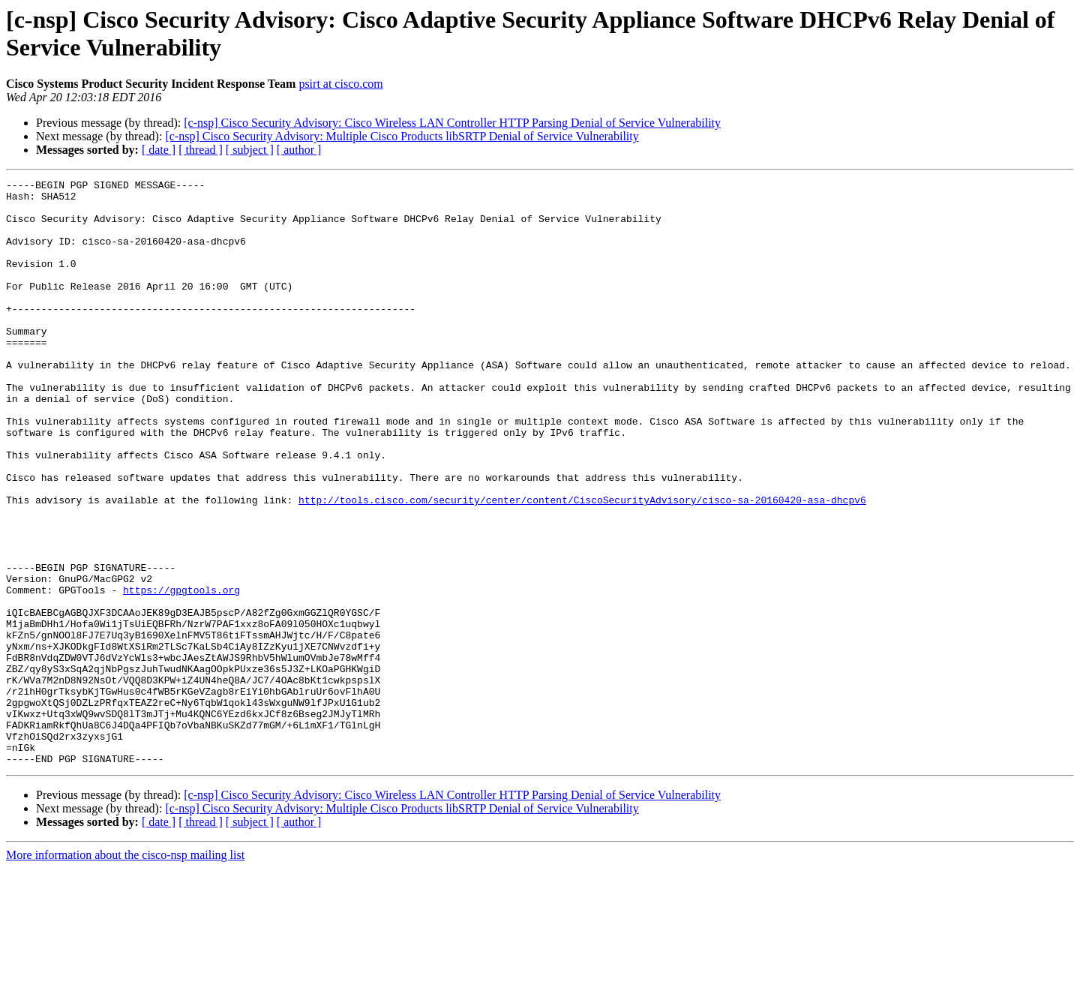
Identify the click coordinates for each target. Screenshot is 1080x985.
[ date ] (159, 149)
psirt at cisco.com (340, 83)
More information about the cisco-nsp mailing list (125, 971)
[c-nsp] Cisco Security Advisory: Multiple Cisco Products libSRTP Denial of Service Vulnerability (401, 136)
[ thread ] (200, 149)
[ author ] (299, 149)
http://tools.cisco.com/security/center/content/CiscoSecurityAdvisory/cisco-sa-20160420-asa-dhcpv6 (582, 565)
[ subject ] (250, 149)
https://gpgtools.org (181, 673)
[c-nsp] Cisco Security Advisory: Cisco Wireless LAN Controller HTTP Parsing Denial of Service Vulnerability (452, 122)
